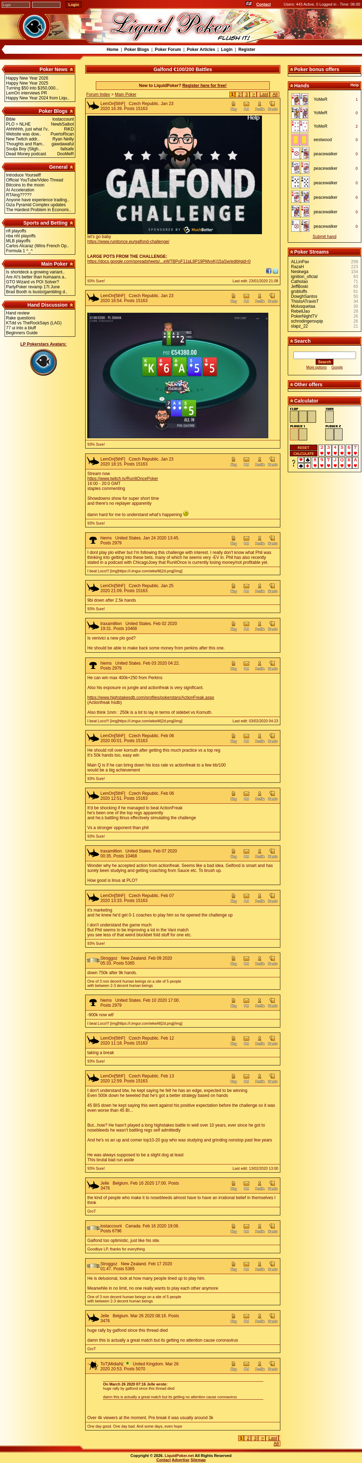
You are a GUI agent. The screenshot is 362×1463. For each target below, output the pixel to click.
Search (302, 341)
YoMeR (320, 99)
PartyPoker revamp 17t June (33, 286)
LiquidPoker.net (179, 1455)
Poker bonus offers (316, 69)
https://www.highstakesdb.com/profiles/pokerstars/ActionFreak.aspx (150, 697)
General (58, 167)
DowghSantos (304, 296)
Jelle (104, 1183)
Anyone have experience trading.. (37, 199)
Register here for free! (204, 85)
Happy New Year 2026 (27, 78)
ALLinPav (300, 261)
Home (112, 49)
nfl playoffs (16, 231)
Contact (263, 4)
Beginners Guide (21, 332)
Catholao (299, 281)
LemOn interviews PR (26, 93)
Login (227, 49)
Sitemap (198, 1460)
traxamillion (111, 623)
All (275, 94)
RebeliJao (300, 311)
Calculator (306, 401)
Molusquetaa (303, 306)
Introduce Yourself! (23, 175)
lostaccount (111, 1226)
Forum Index (98, 94)
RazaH (297, 266)
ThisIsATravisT (305, 301)
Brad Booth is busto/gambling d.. (36, 291)
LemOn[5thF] (112, 103)
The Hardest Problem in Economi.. (38, 209)
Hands (301, 85)
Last (263, 94)
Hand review (18, 313)
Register (246, 49)
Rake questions (20, 318)
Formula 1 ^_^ (19, 250)
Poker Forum (168, 49)
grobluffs (299, 291)
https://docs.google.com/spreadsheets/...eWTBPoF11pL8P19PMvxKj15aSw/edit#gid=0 (169, 261)
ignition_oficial (304, 276)
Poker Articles (201, 49)
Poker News (54, 69)
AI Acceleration (20, 189)
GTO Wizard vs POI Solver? (32, 281)
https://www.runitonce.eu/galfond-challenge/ (128, 241)
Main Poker (54, 264)
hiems (106, 538)
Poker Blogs (136, 49)
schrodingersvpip (307, 321)
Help (354, 85)
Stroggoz (108, 958)
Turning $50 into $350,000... (32, 88)
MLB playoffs (18, 240)
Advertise (180, 1460)
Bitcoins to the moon (25, 185)
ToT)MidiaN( (111, 1363)
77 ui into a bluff (21, 327)
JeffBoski (299, 286)
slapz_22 (299, 326)
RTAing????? (18, 194)
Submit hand (324, 236)
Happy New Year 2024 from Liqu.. (37, 98)
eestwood (323, 139)
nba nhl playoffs (21, 235)
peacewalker (325, 153)
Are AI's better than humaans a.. (36, 276)
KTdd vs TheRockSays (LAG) (34, 322)
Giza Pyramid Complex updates (36, 204)
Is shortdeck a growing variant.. (35, 272)
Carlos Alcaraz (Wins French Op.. (37, 245)
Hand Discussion (48, 305)
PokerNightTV (304, 316)
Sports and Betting (45, 223)
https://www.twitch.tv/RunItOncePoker (122, 478)
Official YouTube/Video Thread (34, 180)
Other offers (308, 384)
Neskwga (299, 271)
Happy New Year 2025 (27, 83)
